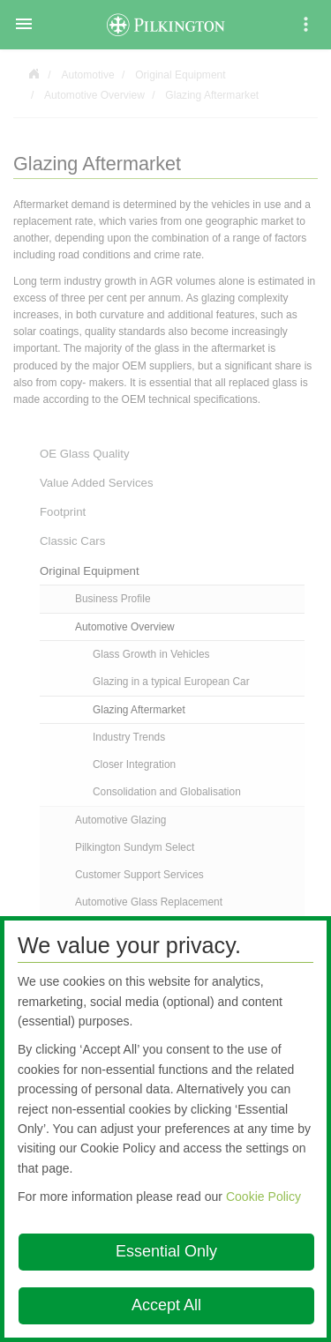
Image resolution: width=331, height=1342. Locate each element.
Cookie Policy (263, 1196)
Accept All (166, 1305)
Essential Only (166, 1251)
